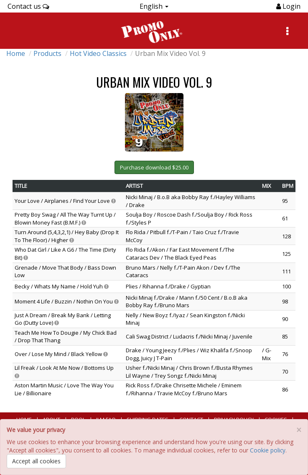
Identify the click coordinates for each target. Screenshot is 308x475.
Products (47, 53)
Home (15, 53)
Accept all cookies (36, 461)
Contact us (28, 6)
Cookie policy (267, 450)
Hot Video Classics (98, 53)
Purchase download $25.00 (154, 167)
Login (290, 6)
